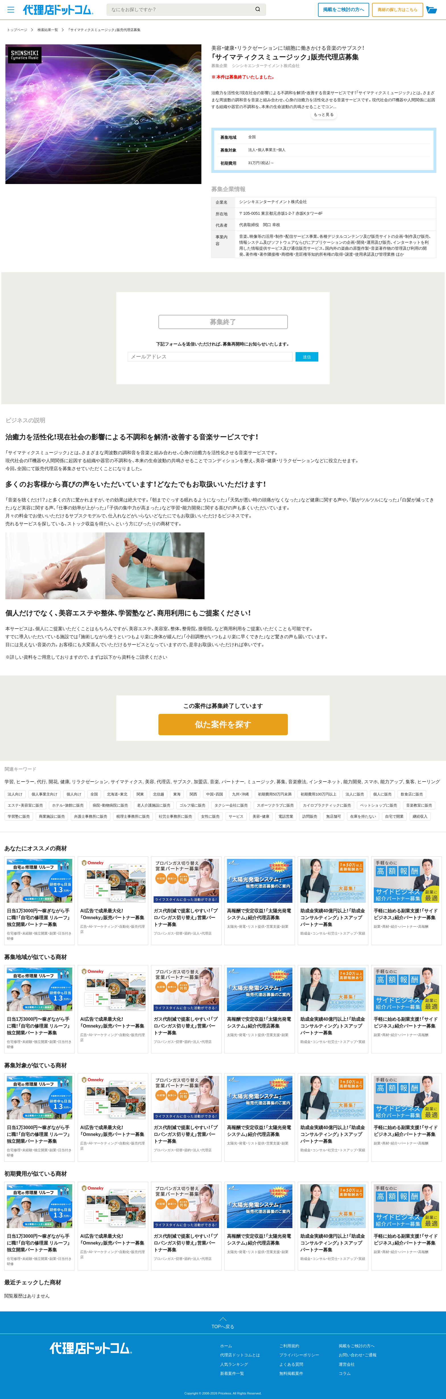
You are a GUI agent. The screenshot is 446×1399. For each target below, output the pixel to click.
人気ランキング (234, 1364)
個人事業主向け (44, 794)
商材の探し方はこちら (398, 9)
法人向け (15, 794)
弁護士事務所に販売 (90, 816)
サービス (236, 816)
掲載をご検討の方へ (343, 9)
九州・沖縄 (240, 794)
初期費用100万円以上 (318, 794)
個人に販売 (382, 794)
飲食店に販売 (412, 794)
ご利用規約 (289, 1346)
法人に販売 (355, 794)
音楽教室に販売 (419, 805)
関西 (193, 794)
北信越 (158, 794)
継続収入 (420, 816)
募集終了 (223, 322)
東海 (177, 794)
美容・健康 (261, 816)
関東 (140, 794)
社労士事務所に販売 (175, 816)
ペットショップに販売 (378, 805)
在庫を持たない (363, 816)
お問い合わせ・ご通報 (358, 1355)
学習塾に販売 (19, 816)
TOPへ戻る (223, 1326)
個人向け (74, 794)
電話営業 (285, 816)
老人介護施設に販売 (153, 805)
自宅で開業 (394, 816)
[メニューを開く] (11, 9)
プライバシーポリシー (299, 1355)
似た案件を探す (223, 724)
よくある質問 (291, 1364)
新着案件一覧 (232, 1373)
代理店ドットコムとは (240, 1355)
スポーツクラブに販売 (275, 805)
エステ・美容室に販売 (25, 805)
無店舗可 (333, 816)
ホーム (226, 1346)
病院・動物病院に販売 (110, 805)
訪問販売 (309, 816)
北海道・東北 (117, 794)
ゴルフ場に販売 (192, 805)
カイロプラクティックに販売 (327, 805)
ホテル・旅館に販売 (68, 805)
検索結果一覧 (48, 30)
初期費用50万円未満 (275, 794)
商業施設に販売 (52, 816)
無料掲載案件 (291, 1373)
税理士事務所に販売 (133, 816)
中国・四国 (214, 794)
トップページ (17, 30)
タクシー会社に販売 (231, 805)
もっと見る (324, 114)
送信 (307, 357)
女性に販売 (210, 816)
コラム (345, 1373)
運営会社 (347, 1364)
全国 (94, 794)
